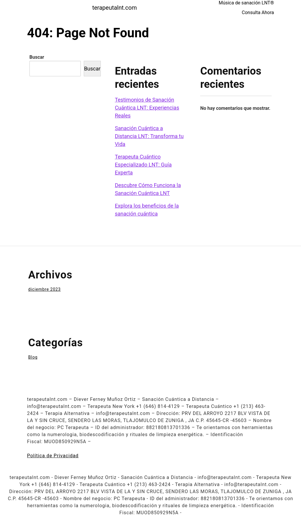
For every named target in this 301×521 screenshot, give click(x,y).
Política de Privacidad (52, 455)
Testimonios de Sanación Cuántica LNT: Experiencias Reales (147, 108)
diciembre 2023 (44, 289)
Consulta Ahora (258, 12)
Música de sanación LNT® (246, 3)
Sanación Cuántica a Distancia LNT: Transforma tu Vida (149, 136)
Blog (33, 357)
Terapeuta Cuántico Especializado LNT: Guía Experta (143, 165)
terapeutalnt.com (114, 8)
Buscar (36, 57)
